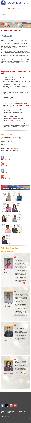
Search (9, 18)
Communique (16, 118)
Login (12, 8)
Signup (16, 8)
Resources (21, 8)
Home (8, 8)
